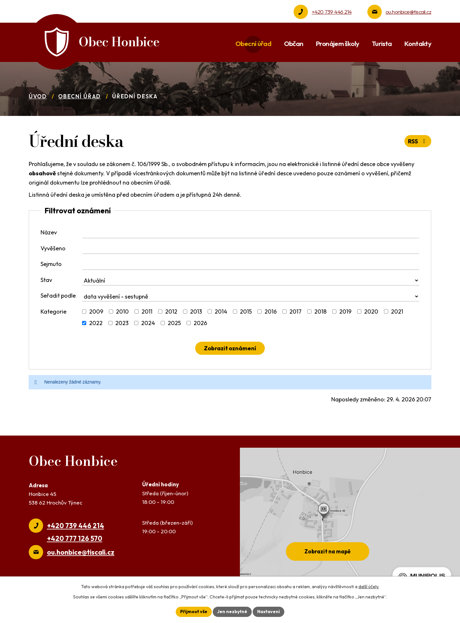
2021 (397, 311)
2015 (246, 311)
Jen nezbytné (232, 611)
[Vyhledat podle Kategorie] (84, 311)
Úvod (38, 96)
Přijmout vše (193, 611)
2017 (295, 311)
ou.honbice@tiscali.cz (408, 11)
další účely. (368, 586)
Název (49, 232)
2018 (320, 311)
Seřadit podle (58, 295)
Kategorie (53, 311)
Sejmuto (51, 264)
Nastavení (268, 611)
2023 (121, 323)
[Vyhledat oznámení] (230, 348)
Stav (46, 280)
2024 (148, 323)
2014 (221, 311)
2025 (174, 323)
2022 (96, 323)
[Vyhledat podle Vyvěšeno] (250, 249)
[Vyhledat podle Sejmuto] (250, 265)
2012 (171, 311)
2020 (371, 311)
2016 (270, 311)
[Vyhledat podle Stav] (250, 281)
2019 (345, 311)
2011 (147, 311)
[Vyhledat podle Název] (250, 233)
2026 (200, 323)
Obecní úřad (79, 96)
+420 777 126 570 (74, 538)
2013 (196, 311)
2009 (96, 311)
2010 (122, 311)
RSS (418, 141)
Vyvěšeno (53, 248)
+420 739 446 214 (332, 11)
